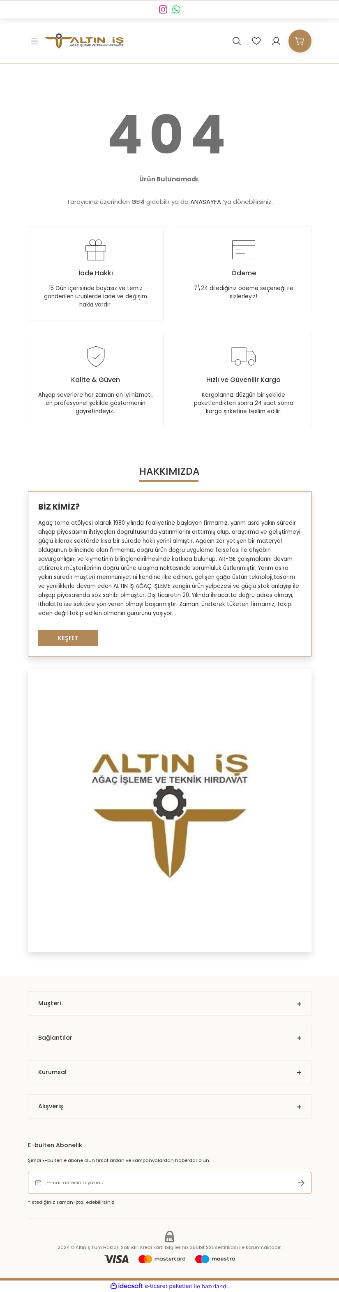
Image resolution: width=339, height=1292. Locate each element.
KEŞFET (68, 638)
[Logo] (84, 41)
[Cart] (299, 41)
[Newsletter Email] (169, 1183)
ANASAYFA (205, 201)
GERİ (138, 201)
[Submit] (301, 1183)
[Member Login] (276, 41)
